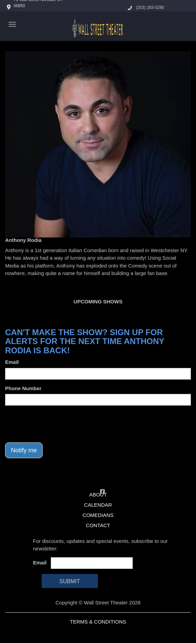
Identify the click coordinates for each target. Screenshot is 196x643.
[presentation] (57, 424)
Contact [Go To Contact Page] (98, 525)
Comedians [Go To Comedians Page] (98, 515)
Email (12, 362)
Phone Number (23, 388)
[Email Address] (92, 563)
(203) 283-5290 (150, 7)
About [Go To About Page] (98, 494)
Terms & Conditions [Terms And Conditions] (98, 622)
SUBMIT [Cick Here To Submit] (69, 581)
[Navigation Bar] (12, 24)
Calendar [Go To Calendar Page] (98, 505)
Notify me (24, 450)
